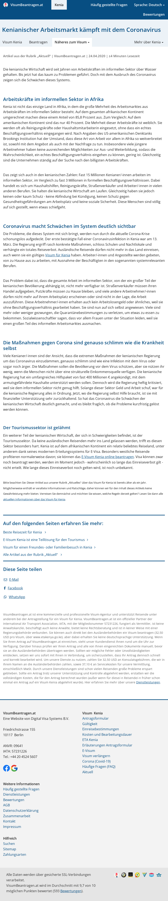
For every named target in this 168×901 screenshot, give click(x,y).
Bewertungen (154, 14)
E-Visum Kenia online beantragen (107, 456)
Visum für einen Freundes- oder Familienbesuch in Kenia (47, 547)
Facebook (13, 588)
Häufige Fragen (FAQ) (98, 766)
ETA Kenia (90, 739)
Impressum (12, 826)
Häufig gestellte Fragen (109, 5)
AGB (6, 805)
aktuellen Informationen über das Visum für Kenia (34, 499)
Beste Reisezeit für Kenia (23, 532)
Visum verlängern (96, 756)
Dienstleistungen (148, 682)
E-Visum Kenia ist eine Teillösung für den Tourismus (44, 539)
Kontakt (9, 821)
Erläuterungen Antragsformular (107, 745)
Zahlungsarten (14, 854)
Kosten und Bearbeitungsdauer (107, 734)
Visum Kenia (12, 42)
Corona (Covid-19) (96, 761)
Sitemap (9, 849)
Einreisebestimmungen (100, 729)
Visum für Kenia (57, 255)
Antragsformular (95, 718)
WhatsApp (14, 597)
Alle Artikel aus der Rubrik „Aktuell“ (31, 554)
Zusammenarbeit (16, 816)
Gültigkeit (89, 724)
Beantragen (38, 42)
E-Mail (11, 579)
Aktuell (87, 772)
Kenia (59, 5)
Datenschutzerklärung (21, 810)
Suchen (9, 843)
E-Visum (88, 750)
